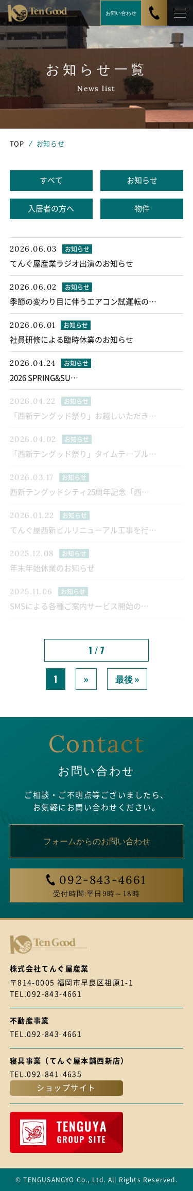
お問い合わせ (121, 12)
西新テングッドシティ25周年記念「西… (79, 492)
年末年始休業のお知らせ (52, 568)
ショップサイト (66, 1088)
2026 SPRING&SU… (44, 378)
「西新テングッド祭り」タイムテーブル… (83, 454)
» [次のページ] (86, 678)
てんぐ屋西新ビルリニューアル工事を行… (83, 530)
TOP (17, 143)
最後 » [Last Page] (127, 678)
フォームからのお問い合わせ (96, 840)
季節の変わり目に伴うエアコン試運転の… (83, 302)
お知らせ (142, 180)
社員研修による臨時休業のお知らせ (71, 340)
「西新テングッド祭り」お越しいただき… (83, 416)
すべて (51, 180)
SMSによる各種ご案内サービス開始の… (79, 606)
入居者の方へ (51, 208)
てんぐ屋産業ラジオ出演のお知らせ (71, 264)
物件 (142, 208)
